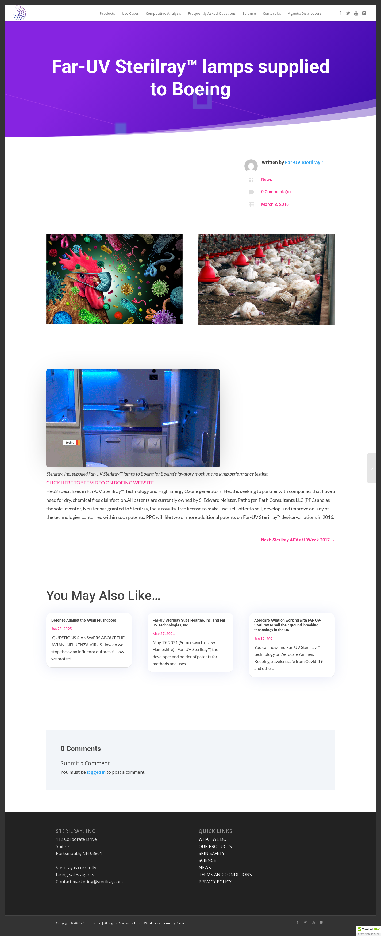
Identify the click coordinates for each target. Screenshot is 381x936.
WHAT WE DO (212, 839)
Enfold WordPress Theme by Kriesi (159, 923)
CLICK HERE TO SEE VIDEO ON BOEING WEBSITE (100, 483)
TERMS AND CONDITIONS (225, 874)
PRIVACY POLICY (215, 882)
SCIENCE (207, 860)
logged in (96, 772)
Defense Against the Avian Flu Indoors (83, 620)
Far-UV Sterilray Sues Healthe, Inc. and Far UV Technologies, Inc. (189, 622)
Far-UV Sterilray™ (304, 162)
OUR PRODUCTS (215, 846)
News (266, 179)
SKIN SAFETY (212, 853)
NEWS (205, 867)
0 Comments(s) (276, 191)
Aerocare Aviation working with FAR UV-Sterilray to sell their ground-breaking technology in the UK (287, 625)
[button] (368, 931)
